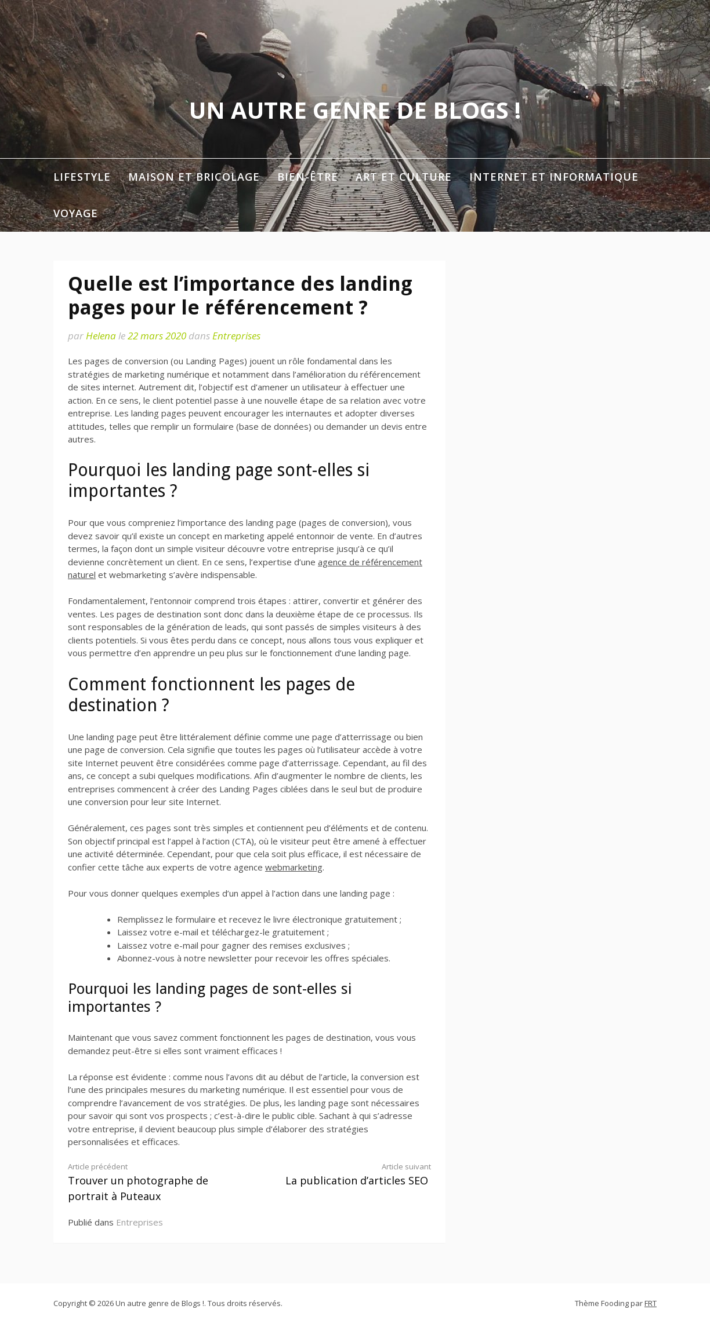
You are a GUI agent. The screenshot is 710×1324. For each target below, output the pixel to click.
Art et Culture (404, 177)
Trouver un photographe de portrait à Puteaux (149, 1182)
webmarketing (294, 867)
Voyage (75, 213)
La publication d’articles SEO (349, 1174)
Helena (101, 335)
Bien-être (307, 177)
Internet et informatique (554, 177)
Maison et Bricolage (194, 177)
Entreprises (236, 335)
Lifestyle (82, 177)
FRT (650, 1303)
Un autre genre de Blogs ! (355, 110)
